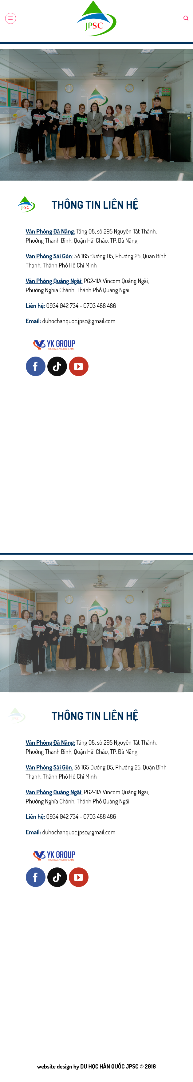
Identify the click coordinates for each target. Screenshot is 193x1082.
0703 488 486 (99, 305)
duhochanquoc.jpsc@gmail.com (79, 321)
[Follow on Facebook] (35, 366)
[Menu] (10, 18)
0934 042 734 (62, 305)
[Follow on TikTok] (57, 366)
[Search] (185, 18)
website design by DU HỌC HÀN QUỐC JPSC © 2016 (96, 1066)
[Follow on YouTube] (79, 366)
